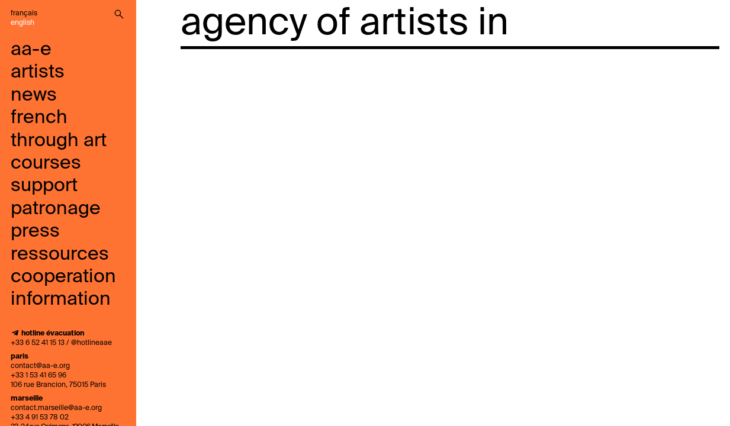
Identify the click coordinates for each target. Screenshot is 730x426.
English (22, 23)
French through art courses (59, 140)
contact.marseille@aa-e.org (56, 408)
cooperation (63, 276)
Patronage (56, 208)
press (35, 231)
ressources (60, 254)
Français (24, 13)
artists (38, 72)
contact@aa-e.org (40, 366)
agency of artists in (345, 24)
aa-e (31, 49)
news (34, 95)
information (61, 299)
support (44, 185)
